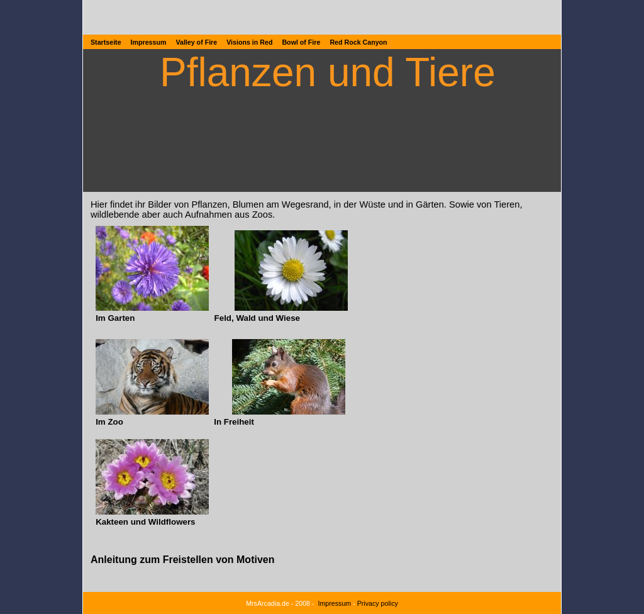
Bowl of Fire (301, 42)
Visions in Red (249, 42)
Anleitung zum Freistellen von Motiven (182, 559)
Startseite (106, 42)
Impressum (149, 42)
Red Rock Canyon (358, 42)
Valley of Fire (196, 42)
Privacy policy (377, 603)
